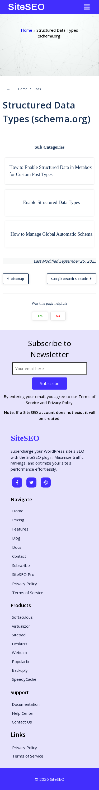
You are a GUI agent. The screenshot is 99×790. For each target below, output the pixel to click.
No (58, 316)
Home (26, 30)
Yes (40, 316)
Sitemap (17, 279)
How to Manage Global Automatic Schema (51, 234)
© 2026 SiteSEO (49, 779)
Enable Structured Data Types (51, 202)
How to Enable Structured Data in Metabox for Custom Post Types (50, 171)
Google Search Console (69, 279)
